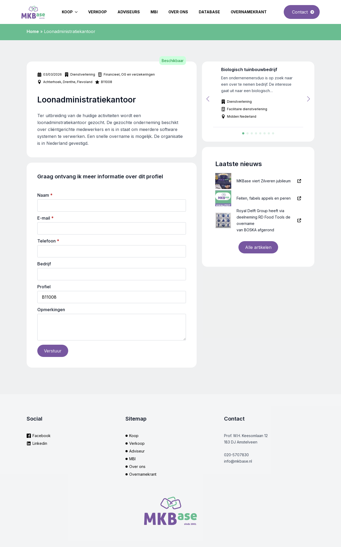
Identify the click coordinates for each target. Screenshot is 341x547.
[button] (207, 99)
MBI (154, 12)
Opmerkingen (51, 309)
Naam (44, 195)
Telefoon (48, 241)
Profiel (44, 287)
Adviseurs (128, 12)
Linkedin (40, 443)
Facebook (42, 435)
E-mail (45, 218)
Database (209, 12)
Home (33, 31)
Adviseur (137, 451)
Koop (67, 12)
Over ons (178, 12)
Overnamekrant (249, 12)
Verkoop (97, 12)
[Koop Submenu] (78, 12)
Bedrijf (44, 264)
